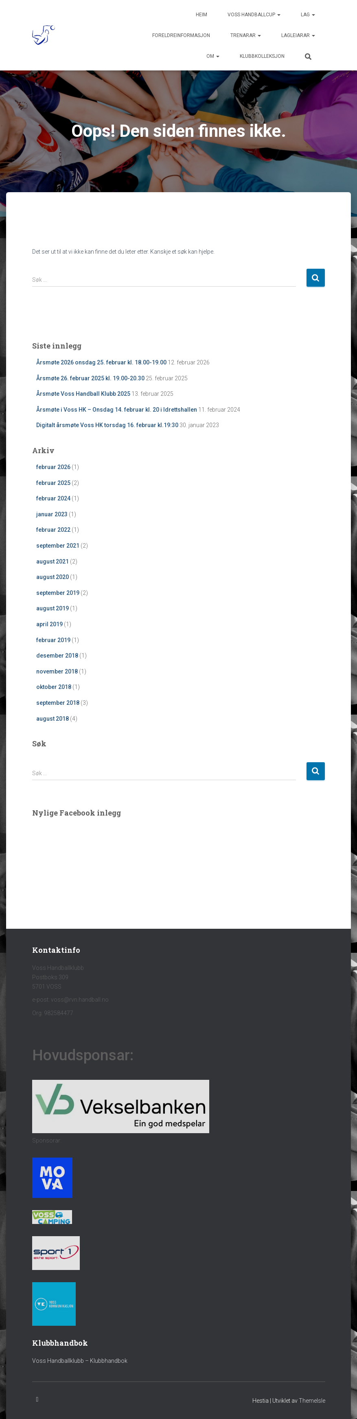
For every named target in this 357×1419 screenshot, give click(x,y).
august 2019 (52, 608)
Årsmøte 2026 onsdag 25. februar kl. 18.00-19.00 (101, 362)
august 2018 (52, 718)
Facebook (37, 1399)
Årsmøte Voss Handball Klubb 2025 (83, 393)
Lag (308, 15)
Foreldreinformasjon (181, 35)
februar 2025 (53, 483)
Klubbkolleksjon (262, 56)
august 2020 (52, 577)
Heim (201, 15)
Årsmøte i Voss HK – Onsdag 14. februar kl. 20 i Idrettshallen (116, 409)
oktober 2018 (53, 687)
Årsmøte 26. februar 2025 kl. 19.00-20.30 (90, 378)
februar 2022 (53, 529)
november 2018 (57, 671)
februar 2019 (53, 640)
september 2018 (57, 703)
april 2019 (49, 624)
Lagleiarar (298, 35)
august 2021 (52, 561)
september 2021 (57, 545)
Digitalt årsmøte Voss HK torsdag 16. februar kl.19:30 (107, 425)
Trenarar (245, 35)
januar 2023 (52, 514)
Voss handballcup (254, 15)
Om (212, 56)
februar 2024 (53, 498)
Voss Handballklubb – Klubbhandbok (79, 1361)
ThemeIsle (312, 1400)
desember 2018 (57, 655)
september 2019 (57, 593)
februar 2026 (53, 467)
